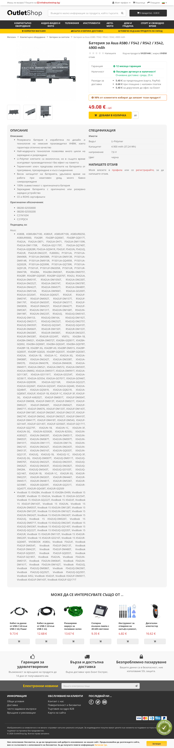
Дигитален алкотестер (152, 624)
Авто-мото (110, 24)
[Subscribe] (136, 686)
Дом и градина (128, 24)
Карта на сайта (57, 712)
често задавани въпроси (21, 708)
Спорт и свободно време (152, 24)
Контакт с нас (56, 701)
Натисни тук (101, 745)
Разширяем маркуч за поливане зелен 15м (73, 627)
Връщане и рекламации (21, 712)
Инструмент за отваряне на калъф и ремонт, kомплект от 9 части (128, 628)
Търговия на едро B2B (61, 708)
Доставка (12, 705)
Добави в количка (110, 115)
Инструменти (91, 23)
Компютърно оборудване (22, 24)
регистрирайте (145, 170)
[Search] (122, 13)
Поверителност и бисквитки (64, 705)
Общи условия (15, 701)
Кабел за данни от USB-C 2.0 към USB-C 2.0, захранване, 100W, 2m (45, 628)
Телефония (72, 23)
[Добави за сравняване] (135, 115)
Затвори (156, 743)
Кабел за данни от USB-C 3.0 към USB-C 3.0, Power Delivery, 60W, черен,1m (18, 628)
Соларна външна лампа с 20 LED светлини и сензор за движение (100, 628)
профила (117, 170)
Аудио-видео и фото (50, 24)
